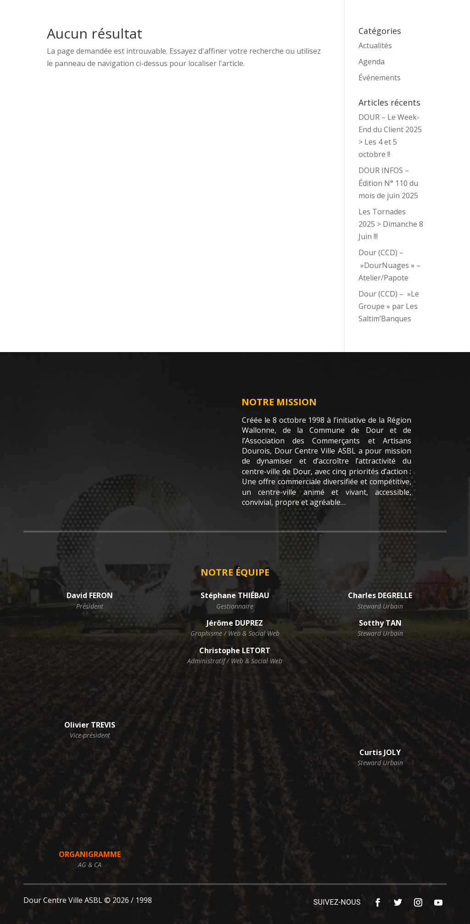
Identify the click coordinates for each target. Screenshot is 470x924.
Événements (379, 78)
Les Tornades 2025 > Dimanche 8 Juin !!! (390, 224)
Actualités (375, 45)
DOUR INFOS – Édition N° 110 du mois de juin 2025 (388, 182)
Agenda (371, 61)
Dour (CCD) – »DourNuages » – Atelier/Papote (389, 264)
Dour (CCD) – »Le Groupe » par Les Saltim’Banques (388, 306)
